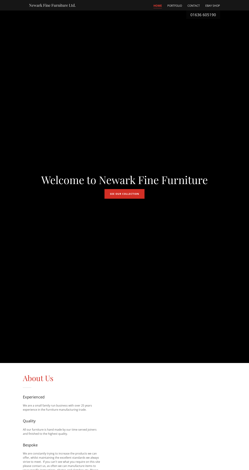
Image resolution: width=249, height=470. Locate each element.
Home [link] (157, 6)
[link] (52, 6)
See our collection (124, 193)
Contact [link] (193, 6)
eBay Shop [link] (212, 6)
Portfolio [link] (174, 6)
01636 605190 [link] (203, 14)
